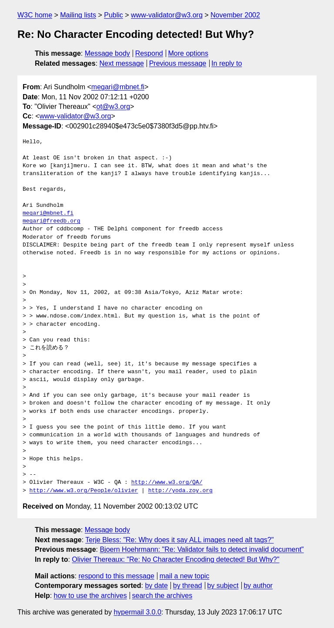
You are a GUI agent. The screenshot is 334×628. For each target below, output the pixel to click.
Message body (107, 53)
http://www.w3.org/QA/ (167, 482)
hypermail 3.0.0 (137, 612)
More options (188, 53)
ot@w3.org (113, 106)
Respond (149, 53)
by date (156, 585)
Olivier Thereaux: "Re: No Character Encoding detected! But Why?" (175, 559)
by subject (222, 585)
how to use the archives (90, 595)
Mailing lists (78, 15)
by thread (187, 585)
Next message (122, 63)
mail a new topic (185, 576)
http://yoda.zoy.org (180, 491)
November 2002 (235, 15)
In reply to (226, 63)
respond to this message (116, 576)
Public (113, 15)
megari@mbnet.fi (117, 87)
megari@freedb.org (51, 221)
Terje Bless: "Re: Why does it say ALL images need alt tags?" (179, 540)
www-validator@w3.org (167, 15)
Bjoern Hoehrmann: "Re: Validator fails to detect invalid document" (202, 549)
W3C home (34, 15)
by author (258, 585)
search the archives (162, 595)
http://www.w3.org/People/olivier (84, 491)
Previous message (178, 63)
